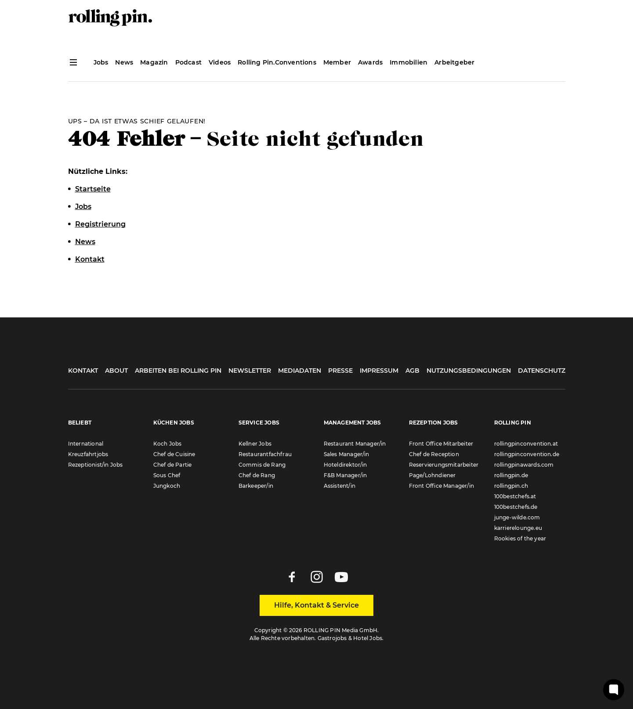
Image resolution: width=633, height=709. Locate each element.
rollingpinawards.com (524, 464)
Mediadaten (299, 370)
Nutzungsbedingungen (469, 370)
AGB (412, 370)
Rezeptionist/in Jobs (95, 464)
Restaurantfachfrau (265, 454)
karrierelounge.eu (518, 528)
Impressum (379, 370)
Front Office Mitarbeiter (441, 443)
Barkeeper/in (256, 485)
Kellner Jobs (255, 443)
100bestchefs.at (515, 496)
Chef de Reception (434, 454)
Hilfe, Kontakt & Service (316, 605)
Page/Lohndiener (432, 475)
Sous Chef (167, 475)
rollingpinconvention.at (526, 443)
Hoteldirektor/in (345, 464)
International (86, 443)
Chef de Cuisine (174, 454)
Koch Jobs (167, 443)
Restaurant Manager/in (355, 443)
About (116, 370)
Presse (340, 370)
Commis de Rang (262, 464)
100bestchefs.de (516, 507)
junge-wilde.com (517, 517)
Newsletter (249, 370)
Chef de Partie (172, 464)
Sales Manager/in (346, 454)
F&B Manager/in (345, 475)
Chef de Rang (257, 475)
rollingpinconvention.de (527, 454)
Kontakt (83, 370)
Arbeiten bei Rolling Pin (178, 370)
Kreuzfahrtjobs (88, 454)
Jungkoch (167, 485)
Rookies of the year (520, 538)
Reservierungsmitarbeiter (444, 464)
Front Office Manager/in (441, 485)
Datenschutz (541, 370)
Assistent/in (339, 485)
